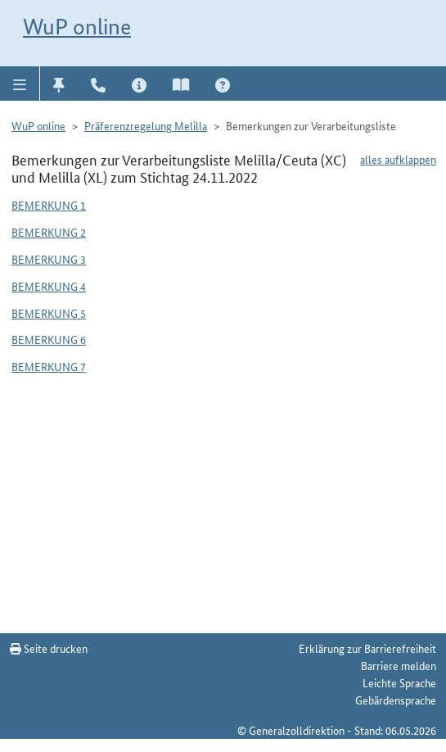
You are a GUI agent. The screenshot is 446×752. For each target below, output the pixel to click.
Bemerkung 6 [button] (48, 339)
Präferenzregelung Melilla (145, 125)
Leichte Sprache (399, 682)
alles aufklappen (398, 159)
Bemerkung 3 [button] (48, 259)
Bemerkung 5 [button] (48, 313)
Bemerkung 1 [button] (48, 205)
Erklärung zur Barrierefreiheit (367, 648)
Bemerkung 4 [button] (48, 286)
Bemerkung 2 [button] (48, 232)
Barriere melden (398, 665)
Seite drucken (49, 648)
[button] (20, 83)
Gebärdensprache (395, 699)
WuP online (77, 26)
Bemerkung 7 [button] (48, 366)
